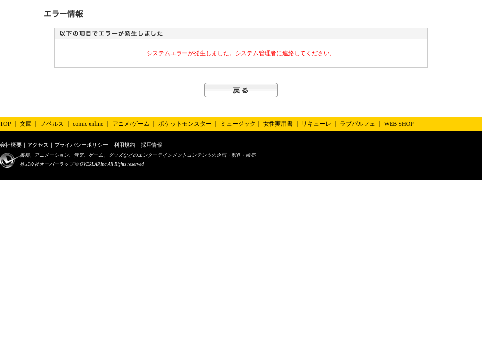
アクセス (38, 145)
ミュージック (238, 123)
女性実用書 (278, 123)
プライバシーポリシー (81, 145)
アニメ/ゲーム (130, 123)
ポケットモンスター (184, 123)
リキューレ (316, 123)
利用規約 (124, 145)
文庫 (25, 123)
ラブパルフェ (357, 123)
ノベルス (52, 123)
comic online (88, 123)
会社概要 (11, 145)
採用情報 (151, 145)
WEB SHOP (399, 123)
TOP (5, 123)
